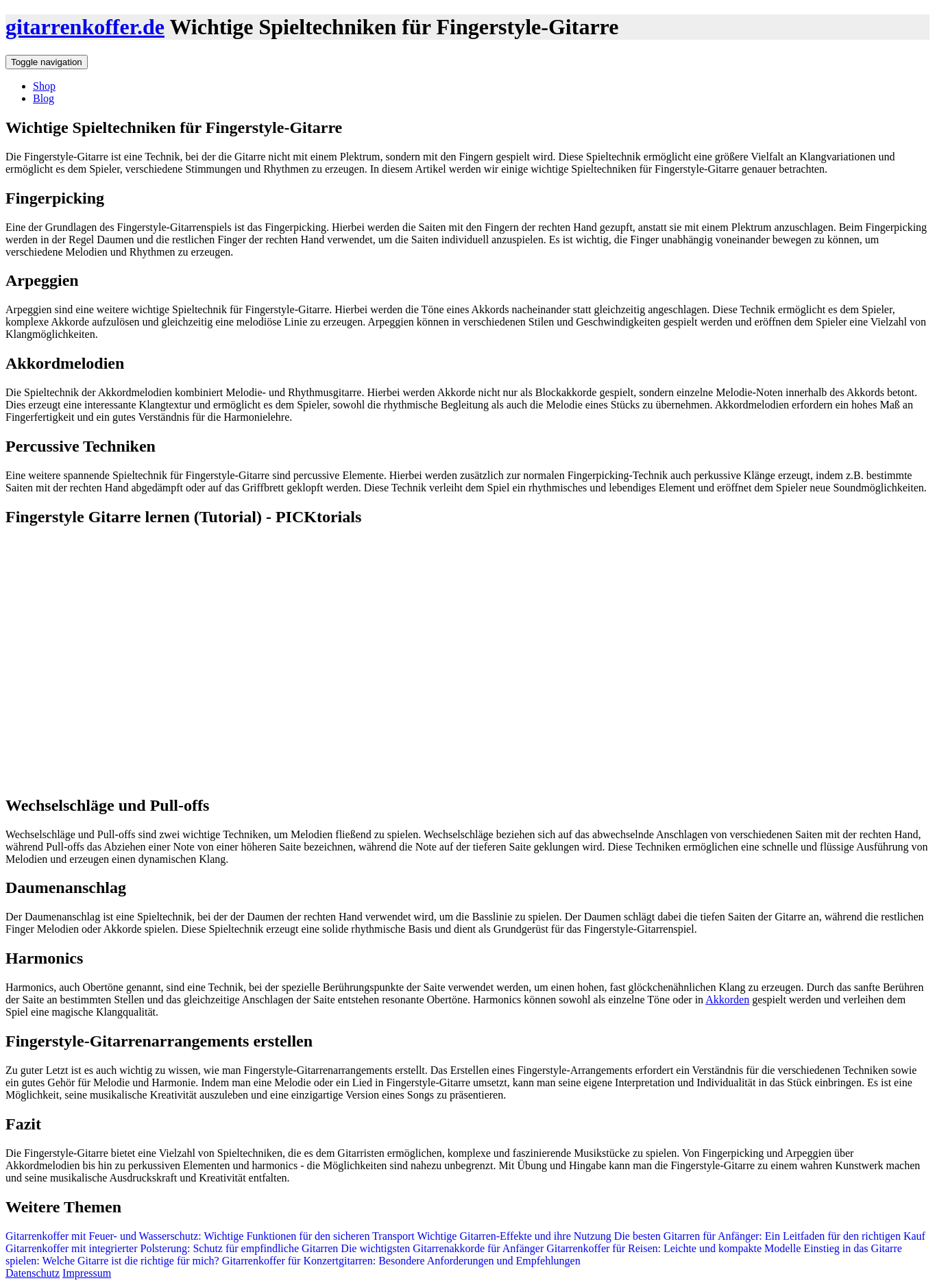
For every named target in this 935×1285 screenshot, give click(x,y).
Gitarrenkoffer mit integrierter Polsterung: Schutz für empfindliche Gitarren (171, 1248)
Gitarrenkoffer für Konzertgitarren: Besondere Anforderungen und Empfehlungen (400, 1260)
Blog (43, 98)
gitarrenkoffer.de (85, 26)
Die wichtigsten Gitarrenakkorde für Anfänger (441, 1248)
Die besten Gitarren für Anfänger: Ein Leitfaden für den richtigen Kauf (769, 1236)
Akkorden (727, 999)
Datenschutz (32, 1273)
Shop (44, 86)
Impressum (86, 1273)
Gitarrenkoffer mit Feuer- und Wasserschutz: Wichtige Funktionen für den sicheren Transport (210, 1236)
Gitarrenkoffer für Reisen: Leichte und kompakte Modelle (672, 1248)
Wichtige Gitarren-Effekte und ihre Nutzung (514, 1236)
